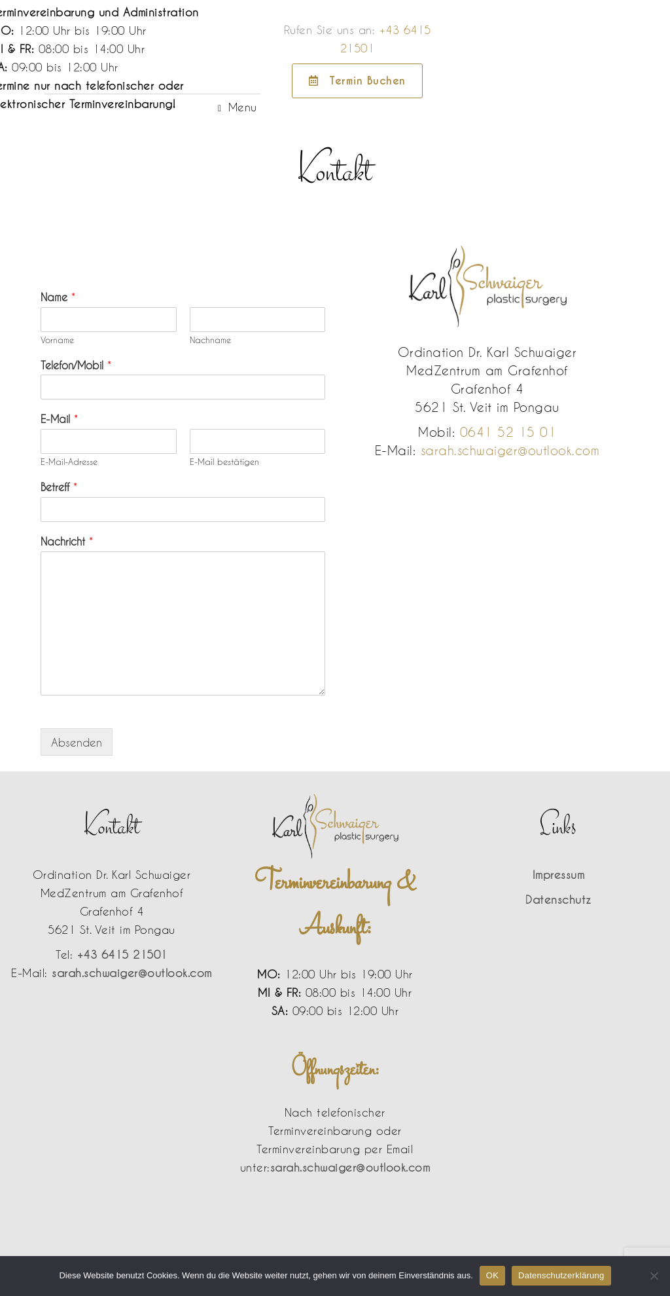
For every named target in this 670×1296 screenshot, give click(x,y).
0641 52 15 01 (508, 432)
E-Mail (59, 419)
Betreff (59, 487)
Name (58, 297)
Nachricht (67, 541)
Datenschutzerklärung (561, 1275)
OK (492, 1275)
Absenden (76, 742)
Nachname (210, 340)
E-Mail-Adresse (69, 461)
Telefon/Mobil (76, 365)
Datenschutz (558, 899)
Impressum (559, 874)
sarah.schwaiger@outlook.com (510, 450)
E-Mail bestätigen (224, 461)
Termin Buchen (586, 81)
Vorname (57, 340)
